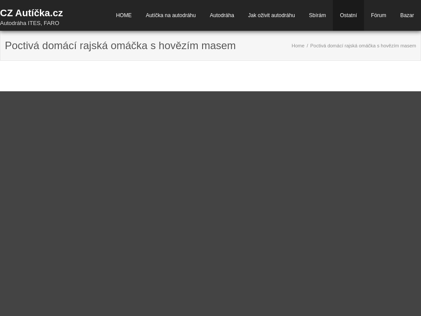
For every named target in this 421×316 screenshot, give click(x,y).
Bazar (407, 15)
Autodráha (222, 15)
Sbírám (317, 15)
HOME (124, 15)
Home (298, 45)
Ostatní (348, 15)
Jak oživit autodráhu (271, 15)
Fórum (378, 15)
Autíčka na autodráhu (171, 15)
